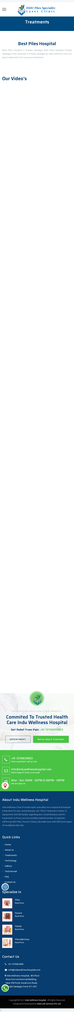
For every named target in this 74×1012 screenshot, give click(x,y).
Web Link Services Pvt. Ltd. (49, 1004)
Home (8, 844)
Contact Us (10, 882)
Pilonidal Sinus (22, 939)
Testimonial (11, 871)
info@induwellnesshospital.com (22, 970)
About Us (9, 850)
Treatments (11, 855)
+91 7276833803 (14, 964)
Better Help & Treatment (51, 739)
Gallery (8, 866)
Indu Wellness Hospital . (36, 1000)
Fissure (18, 913)
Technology (10, 860)
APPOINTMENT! (18, 739)
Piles (17, 900)
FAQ (7, 876)
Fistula (18, 926)
